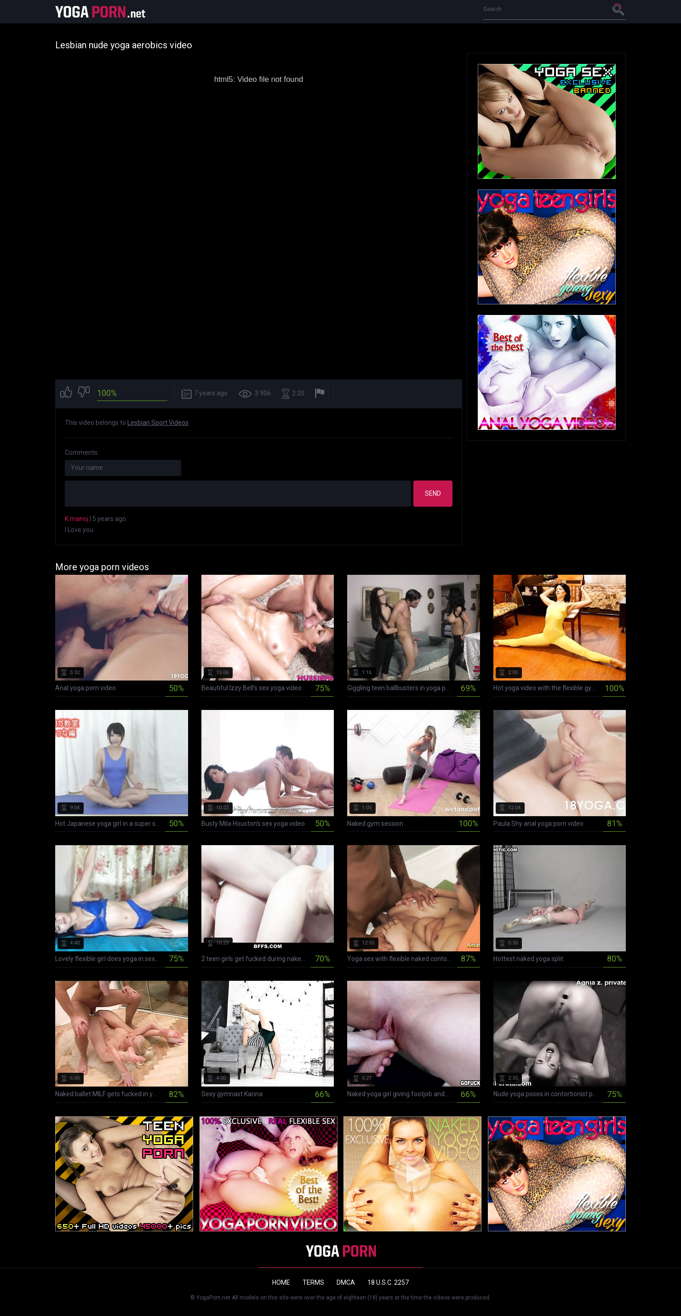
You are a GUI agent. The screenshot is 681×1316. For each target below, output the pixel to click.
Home (281, 1282)
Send (433, 493)
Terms (313, 1282)
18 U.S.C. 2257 (388, 1282)
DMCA (346, 1282)
